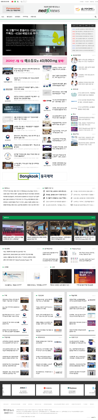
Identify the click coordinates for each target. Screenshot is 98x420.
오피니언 (75, 89)
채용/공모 (76, 134)
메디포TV (9, 17)
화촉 (86, 25)
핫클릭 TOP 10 (49, 188)
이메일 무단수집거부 (76, 404)
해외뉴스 (7, 188)
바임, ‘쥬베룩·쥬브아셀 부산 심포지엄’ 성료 (14, 251)
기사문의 (87, 1)
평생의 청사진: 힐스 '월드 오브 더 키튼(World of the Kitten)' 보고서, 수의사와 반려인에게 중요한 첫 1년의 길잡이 (21, 191)
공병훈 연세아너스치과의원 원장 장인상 (82, 50)
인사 (74, 25)
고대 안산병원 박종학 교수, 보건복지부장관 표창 (83, 38)
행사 (74, 114)
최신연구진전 (77, 55)
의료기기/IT (74, 337)
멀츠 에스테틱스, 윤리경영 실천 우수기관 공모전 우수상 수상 (83, 31)
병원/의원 (7, 337)
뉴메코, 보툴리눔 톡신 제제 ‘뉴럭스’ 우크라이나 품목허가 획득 (19, 257)
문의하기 (92, 404)
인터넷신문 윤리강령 (15, 404)
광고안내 (30, 404)
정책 (5, 295)
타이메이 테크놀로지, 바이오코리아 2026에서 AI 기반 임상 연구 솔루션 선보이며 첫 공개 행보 (21, 196)
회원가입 (92, 1)
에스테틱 (7, 249)
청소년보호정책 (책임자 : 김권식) (61, 404)
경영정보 (25, 17)
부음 (92, 25)
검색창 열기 (95, 16)
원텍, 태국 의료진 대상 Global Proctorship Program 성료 (17, 260)
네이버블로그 (15, 1)
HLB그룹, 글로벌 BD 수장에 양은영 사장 (83, 29)
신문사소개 (5, 404)
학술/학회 (74, 295)
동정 (80, 25)
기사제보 (81, 1)
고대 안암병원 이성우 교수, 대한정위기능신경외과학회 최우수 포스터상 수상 (83, 43)
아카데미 (17, 17)
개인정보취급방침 (48, 404)
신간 (53, 267)
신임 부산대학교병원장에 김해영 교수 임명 (83, 48)
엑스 (18, 1)
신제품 (6, 267)
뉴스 (2, 17)
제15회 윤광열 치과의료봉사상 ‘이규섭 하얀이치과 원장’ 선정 (83, 36)
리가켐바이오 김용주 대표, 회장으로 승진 (83, 45)
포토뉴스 (6, 217)
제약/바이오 (41, 337)
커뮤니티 (33, 17)
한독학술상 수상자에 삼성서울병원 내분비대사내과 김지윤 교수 (83, 34)
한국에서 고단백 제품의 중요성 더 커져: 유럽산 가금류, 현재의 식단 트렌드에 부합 (21, 202)
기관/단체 (41, 295)
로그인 (96, 1)
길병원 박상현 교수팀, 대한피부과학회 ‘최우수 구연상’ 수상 (83, 41)
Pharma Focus (76, 249)
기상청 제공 (24, 2)
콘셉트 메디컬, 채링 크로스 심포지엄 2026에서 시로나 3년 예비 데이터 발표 (21, 205)
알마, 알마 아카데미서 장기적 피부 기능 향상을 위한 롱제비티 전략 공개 (21, 199)
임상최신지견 (48, 249)
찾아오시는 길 (38, 404)
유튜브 (12, 1)
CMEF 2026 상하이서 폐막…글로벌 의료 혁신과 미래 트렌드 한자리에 (21, 194)
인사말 (24, 404)
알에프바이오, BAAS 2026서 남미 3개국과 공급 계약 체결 (18, 254)
